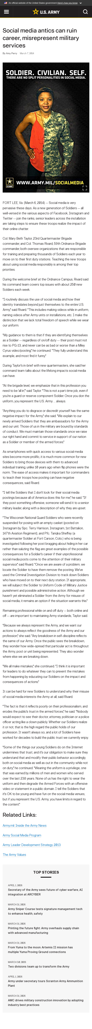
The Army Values (14, 856)
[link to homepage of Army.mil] (46, 11)
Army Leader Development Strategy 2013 (32, 847)
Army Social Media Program (22, 837)
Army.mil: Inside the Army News (25, 827)
